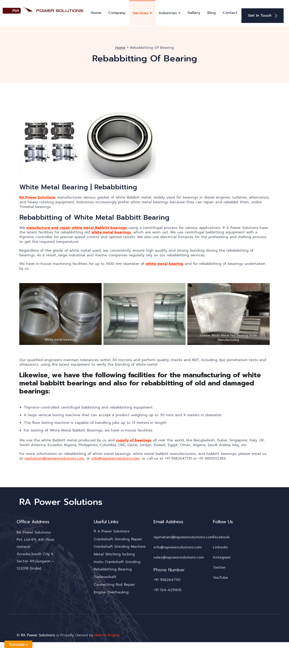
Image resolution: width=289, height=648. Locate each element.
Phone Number (169, 568)
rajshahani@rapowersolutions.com (54, 457)
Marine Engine (107, 634)
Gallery (193, 12)
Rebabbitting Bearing (113, 569)
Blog (211, 12)
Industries (168, 12)
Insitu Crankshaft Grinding (117, 561)
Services (140, 12)
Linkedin (220, 546)
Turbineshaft (105, 576)
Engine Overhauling (111, 591)
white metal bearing (165, 263)
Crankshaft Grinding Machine (120, 546)
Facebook (221, 536)
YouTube (220, 576)
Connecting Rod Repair (114, 584)
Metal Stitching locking (114, 553)
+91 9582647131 (167, 579)
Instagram (222, 556)
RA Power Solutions (38, 196)
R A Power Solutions (111, 530)
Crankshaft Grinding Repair (118, 538)
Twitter (219, 566)
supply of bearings (134, 439)
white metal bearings (121, 231)
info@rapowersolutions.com (115, 457)
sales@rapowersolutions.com (178, 556)
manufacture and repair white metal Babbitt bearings (78, 226)
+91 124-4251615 (167, 589)
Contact (230, 12)
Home (96, 12)
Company (117, 12)
